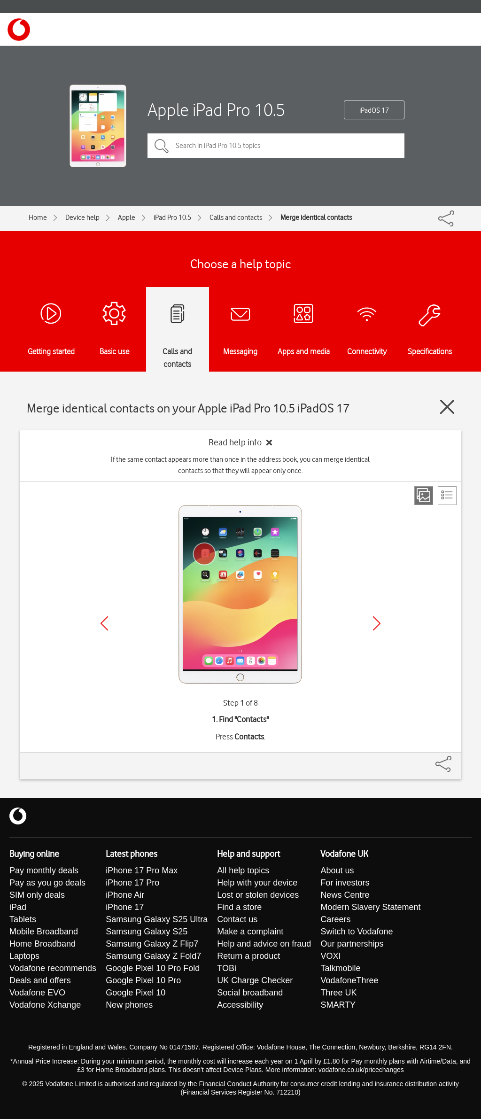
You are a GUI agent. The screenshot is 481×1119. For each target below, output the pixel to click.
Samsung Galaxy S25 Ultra (157, 919)
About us (337, 870)
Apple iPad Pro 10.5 (216, 109)
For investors (344, 882)
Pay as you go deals (47, 882)
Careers (335, 919)
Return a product (248, 956)
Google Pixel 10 (135, 992)
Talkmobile (340, 968)
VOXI (330, 956)
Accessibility (240, 1005)
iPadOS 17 (374, 110)
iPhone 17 (125, 907)
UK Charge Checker (255, 980)
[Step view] (423, 495)
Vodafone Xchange (45, 1005)
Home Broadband (42, 943)
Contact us (237, 919)
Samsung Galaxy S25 (146, 931)
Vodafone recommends (52, 968)
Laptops (24, 956)
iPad (17, 907)
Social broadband (250, 992)
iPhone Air (125, 895)
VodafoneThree (349, 980)
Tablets (22, 919)
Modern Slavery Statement (370, 907)
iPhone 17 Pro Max (142, 870)
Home (38, 217)
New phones (129, 1005)
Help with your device (257, 882)
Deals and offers (40, 980)
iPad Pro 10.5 (172, 217)
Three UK (338, 992)
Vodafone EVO (37, 992)
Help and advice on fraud (264, 943)
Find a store (239, 907)
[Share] (454, 759)
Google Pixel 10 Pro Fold (153, 968)
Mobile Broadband (43, 931)
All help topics (243, 870)
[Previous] (104, 623)
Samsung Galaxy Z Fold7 (153, 956)
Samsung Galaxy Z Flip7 (152, 943)
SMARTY (338, 1005)
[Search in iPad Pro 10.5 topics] (275, 145)
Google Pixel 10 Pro (143, 980)
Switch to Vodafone (356, 931)
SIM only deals (37, 895)
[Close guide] (447, 407)
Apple (126, 217)
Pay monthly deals (43, 870)
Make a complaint (250, 931)
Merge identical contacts (316, 217)
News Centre (344, 895)
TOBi (226, 968)
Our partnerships (351, 943)
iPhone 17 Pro (132, 882)
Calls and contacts (235, 217)
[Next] (376, 623)
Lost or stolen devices (258, 895)
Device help (82, 217)
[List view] (447, 495)
